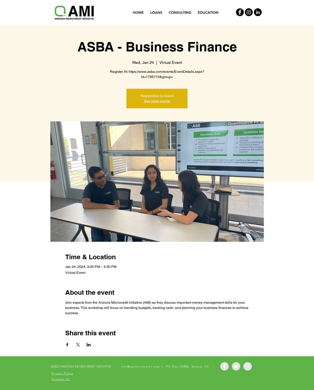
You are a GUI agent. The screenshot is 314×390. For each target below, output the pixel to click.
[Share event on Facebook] (67, 344)
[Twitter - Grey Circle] (236, 366)
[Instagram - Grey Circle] (247, 366)
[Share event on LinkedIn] (89, 344)
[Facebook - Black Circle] (240, 12)
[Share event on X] (78, 344)
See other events (157, 101)
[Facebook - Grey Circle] (224, 366)
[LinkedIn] (258, 12)
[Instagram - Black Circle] (249, 12)
